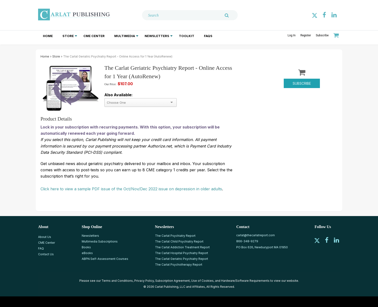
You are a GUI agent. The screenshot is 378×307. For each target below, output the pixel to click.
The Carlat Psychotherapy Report (178, 264)
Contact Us (46, 254)
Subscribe (322, 35)
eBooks (87, 253)
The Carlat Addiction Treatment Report (182, 247)
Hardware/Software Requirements (245, 280)
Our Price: (110, 84)
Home (48, 36)
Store (68, 36)
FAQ (41, 248)
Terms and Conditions (117, 280)
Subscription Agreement (172, 280)
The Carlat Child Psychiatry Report (179, 241)
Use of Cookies (202, 280)
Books (86, 247)
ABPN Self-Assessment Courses (105, 259)
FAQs (208, 36)
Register (305, 35)
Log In (292, 35)
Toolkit (186, 36)
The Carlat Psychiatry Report (175, 235)
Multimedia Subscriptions (100, 241)
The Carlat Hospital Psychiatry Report (181, 253)
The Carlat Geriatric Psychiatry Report (181, 259)
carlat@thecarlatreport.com (255, 235)
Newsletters (157, 36)
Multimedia (124, 36)
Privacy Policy (144, 280)
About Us (44, 237)
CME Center (94, 36)
